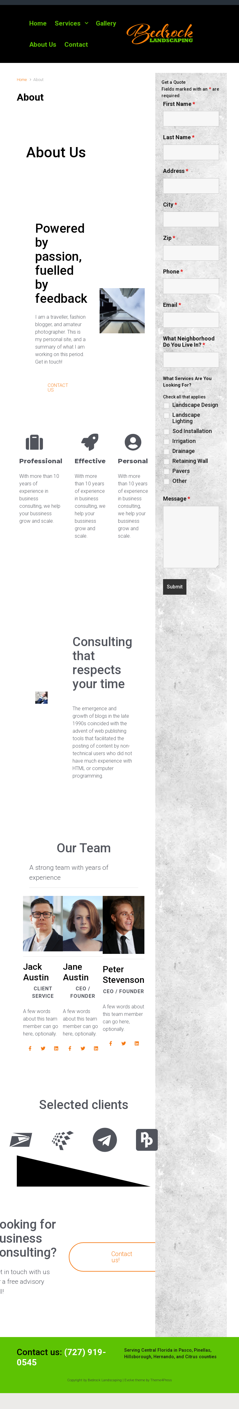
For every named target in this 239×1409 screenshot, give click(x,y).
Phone (173, 272)
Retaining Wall (190, 461)
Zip (169, 238)
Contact (76, 44)
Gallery (106, 23)
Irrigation (184, 441)
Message (176, 499)
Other (179, 481)
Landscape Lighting (186, 418)
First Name (179, 104)
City (170, 205)
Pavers (181, 471)
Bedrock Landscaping (105, 1386)
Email (172, 305)
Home (38, 23)
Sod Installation (192, 431)
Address (175, 171)
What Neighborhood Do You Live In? (189, 342)
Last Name (178, 137)
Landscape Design (195, 405)
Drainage (183, 451)
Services (68, 23)
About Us (42, 44)
